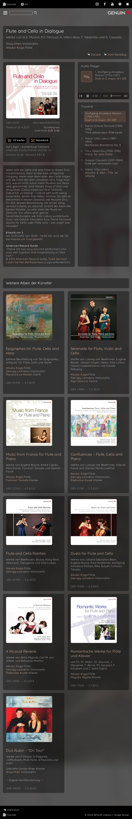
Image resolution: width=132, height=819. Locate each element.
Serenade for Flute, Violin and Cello (96, 350)
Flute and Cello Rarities (26, 553)
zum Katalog (115, 54)
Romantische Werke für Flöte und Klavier (96, 653)
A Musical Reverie (21, 651)
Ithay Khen (22, 44)
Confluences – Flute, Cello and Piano (96, 456)
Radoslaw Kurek (87, 480)
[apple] (127, 3)
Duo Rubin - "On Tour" (25, 750)
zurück (94, 54)
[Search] (21, 13)
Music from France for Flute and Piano (33, 456)
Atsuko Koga (19, 47)
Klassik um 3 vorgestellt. (27, 239)
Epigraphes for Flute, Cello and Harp (32, 350)
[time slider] (116, 96)
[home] (5, 13)
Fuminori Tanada (22, 480)
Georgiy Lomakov (25, 371)
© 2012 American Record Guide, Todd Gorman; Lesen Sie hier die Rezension (36, 260)
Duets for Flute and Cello (92, 553)
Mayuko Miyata (86, 677)
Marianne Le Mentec (23, 374)
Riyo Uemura (84, 381)
